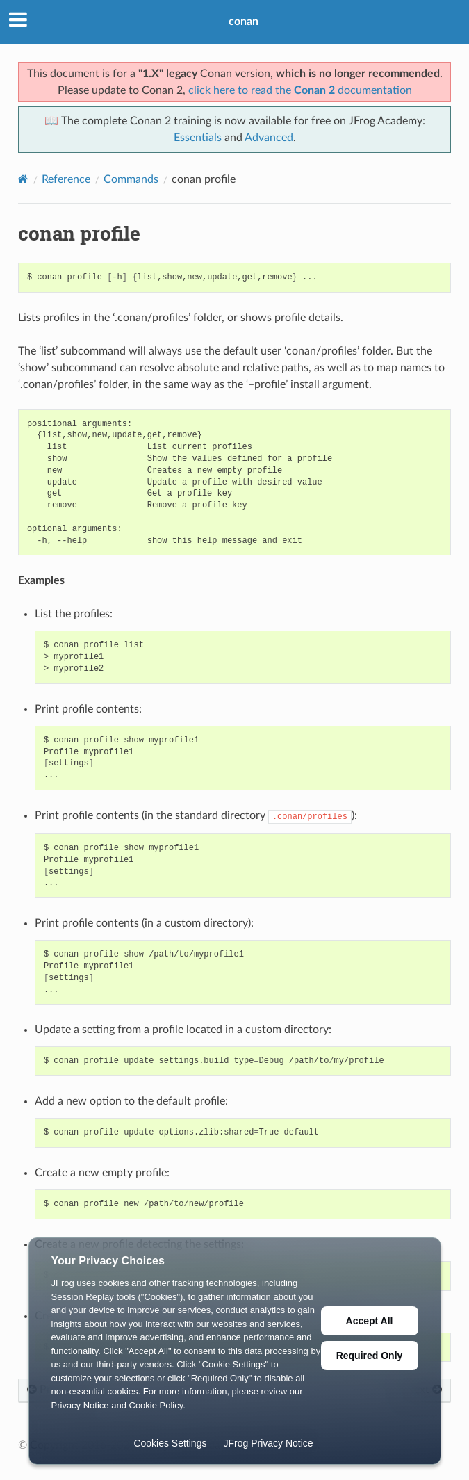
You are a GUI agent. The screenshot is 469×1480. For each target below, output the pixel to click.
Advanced (269, 137)
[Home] (23, 179)
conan (243, 21)
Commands (131, 179)
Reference (66, 179)
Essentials (198, 137)
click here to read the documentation (300, 90)
